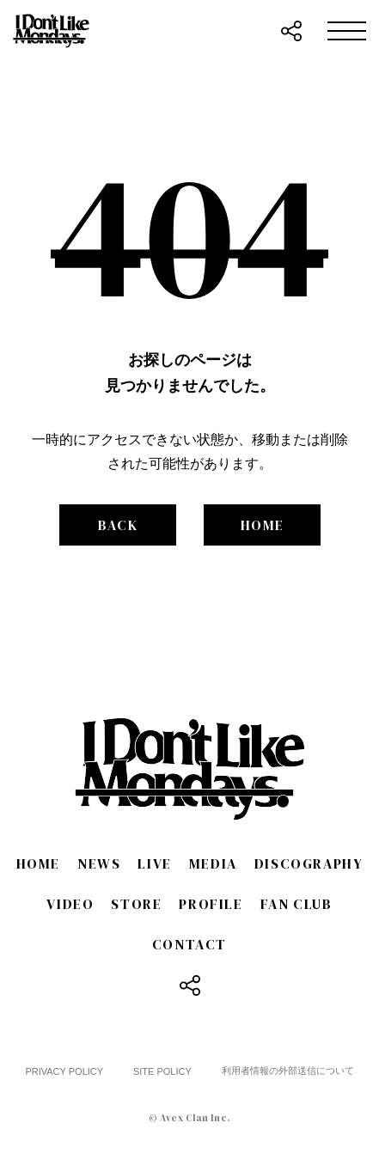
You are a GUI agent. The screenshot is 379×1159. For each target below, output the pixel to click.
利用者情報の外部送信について (288, 1070)
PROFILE (210, 903)
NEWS (98, 863)
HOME (262, 524)
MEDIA (213, 863)
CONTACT (189, 944)
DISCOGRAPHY (309, 863)
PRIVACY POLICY (64, 1071)
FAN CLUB (296, 903)
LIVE (154, 863)
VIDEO (70, 903)
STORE (136, 903)
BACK (118, 524)
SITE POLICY (162, 1071)
